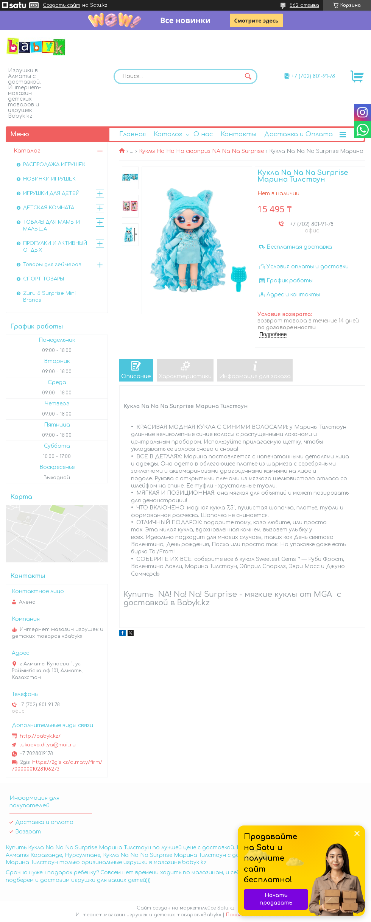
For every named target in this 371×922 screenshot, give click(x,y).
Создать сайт (61, 5)
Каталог (168, 134)
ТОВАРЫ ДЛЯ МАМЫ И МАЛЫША (51, 226)
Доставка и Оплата (298, 134)
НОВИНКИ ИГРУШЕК (49, 179)
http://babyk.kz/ (40, 736)
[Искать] (248, 76)
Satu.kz (226, 908)
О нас (203, 134)
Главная (132, 134)
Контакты (238, 134)
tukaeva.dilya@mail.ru (47, 745)
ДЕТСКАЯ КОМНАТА (48, 207)
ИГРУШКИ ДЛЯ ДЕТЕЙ (51, 193)
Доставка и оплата (44, 822)
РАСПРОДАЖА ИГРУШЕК (54, 164)
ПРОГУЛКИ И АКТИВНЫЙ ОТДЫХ (55, 247)
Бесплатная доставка (299, 247)
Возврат (28, 832)
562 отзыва (304, 5)
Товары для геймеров (52, 264)
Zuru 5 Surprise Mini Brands (49, 297)
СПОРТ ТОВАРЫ (43, 279)
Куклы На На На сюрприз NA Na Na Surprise (201, 151)
